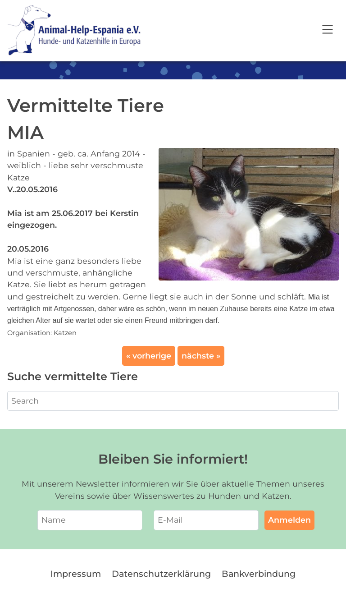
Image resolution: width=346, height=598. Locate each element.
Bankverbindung (259, 573)
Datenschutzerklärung (161, 573)
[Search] (173, 401)
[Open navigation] (327, 30)
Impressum (75, 573)
